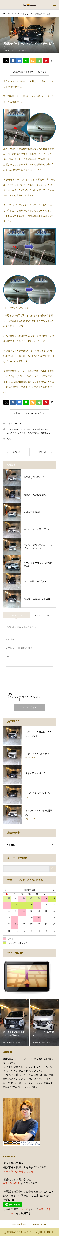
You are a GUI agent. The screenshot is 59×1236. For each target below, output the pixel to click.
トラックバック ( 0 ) (43, 615)
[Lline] (26, 60)
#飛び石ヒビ (45, 433)
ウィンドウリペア (20, 50)
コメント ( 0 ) (16, 615)
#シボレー (39, 429)
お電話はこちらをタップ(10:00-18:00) (29, 1232)
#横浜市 (35, 433)
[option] (15, 1022)
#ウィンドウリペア (14, 429)
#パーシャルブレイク (22, 433)
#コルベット (29, 429)
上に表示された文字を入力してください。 (24, 697)
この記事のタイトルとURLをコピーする (29, 72)
